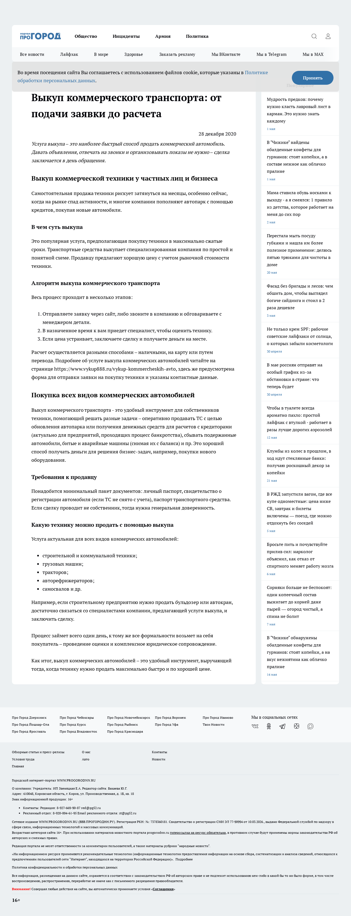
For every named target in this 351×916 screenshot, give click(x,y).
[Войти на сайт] (328, 36)
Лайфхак (69, 54)
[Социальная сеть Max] (310, 726)
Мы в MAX (313, 54)
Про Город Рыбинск (122, 724)
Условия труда (23, 759)
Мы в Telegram (272, 54)
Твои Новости (213, 724)
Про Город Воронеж (170, 717)
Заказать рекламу (177, 54)
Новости (158, 759)
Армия (163, 36)
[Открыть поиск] (314, 36)
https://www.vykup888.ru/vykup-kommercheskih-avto (115, 369)
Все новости (32, 54)
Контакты (159, 752)
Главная (18, 766)
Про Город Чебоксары (77, 717)
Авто (85, 759)
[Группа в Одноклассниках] (269, 726)
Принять (313, 78)
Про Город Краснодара (125, 731)
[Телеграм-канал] (283, 726)
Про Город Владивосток (78, 731)
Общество (86, 36)
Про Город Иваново (218, 717)
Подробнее (184, 859)
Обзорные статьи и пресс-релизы (38, 752)
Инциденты (126, 36)
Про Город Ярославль (29, 731)
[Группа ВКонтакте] (255, 726)
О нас (86, 752)
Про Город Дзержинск (29, 717)
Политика (197, 36)
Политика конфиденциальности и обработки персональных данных (64, 867)
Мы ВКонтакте (226, 54)
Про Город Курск (73, 724)
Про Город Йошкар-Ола (30, 724)
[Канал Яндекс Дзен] (297, 726)
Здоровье (133, 54)
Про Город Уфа (166, 724)
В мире (101, 54)
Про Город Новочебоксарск (128, 717)
